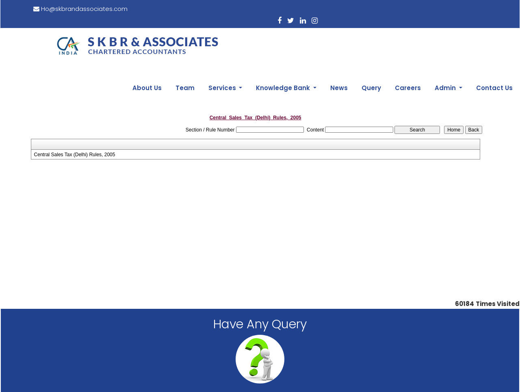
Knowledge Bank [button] (313, 37)
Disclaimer (260, 357)
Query (390, 37)
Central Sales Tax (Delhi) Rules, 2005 (74, 103)
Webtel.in (366, 377)
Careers (421, 37)
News (363, 37)
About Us (192, 37)
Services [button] (257, 37)
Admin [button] (454, 37)
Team (225, 37)
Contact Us (497, 37)
